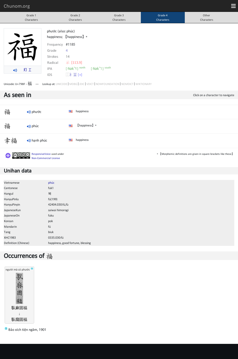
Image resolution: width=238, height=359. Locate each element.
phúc (51, 182)
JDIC (81, 83)
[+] (80, 74)
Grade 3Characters (119, 17)
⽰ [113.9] (74, 62)
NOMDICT (127, 83)
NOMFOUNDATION (107, 83)
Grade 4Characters (162, 17)
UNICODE (61, 83)
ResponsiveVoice (41, 153)
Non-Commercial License (46, 158)
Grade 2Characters (75, 17)
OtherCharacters (206, 17)
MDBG (73, 83)
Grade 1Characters (31, 17)
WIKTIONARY (144, 83)
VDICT (90, 83)
